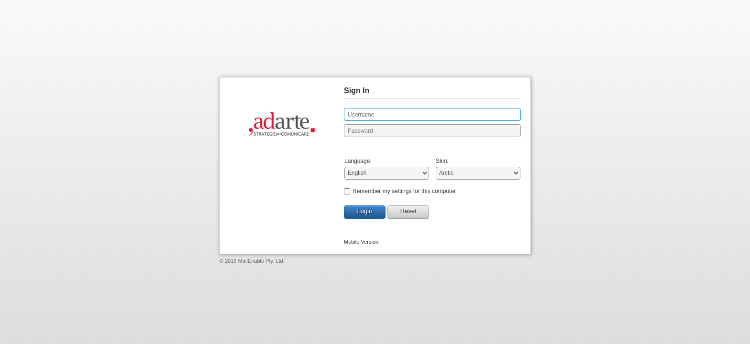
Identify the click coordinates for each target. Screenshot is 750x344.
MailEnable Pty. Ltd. (261, 261)
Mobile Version (361, 242)
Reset (408, 211)
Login (365, 211)
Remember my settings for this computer (404, 191)
